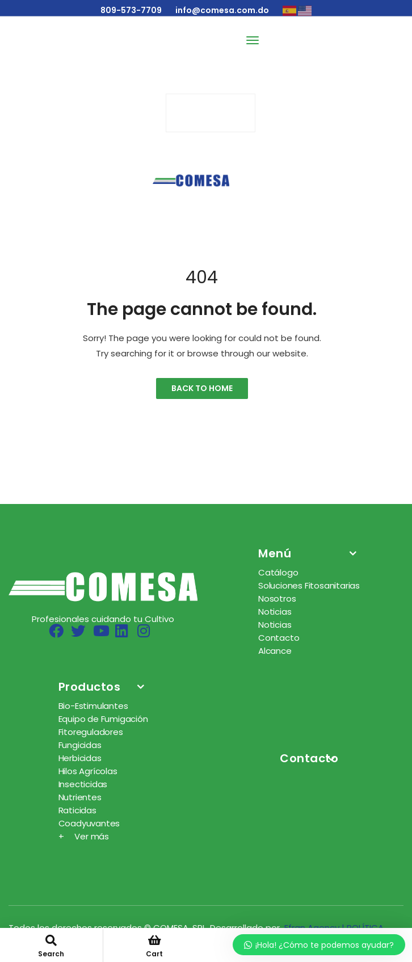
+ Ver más (83, 836)
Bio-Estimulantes (93, 706)
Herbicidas (80, 758)
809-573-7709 (131, 10)
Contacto (278, 638)
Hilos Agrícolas (87, 771)
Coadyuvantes (89, 823)
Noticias (274, 611)
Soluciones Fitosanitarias (309, 585)
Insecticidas (83, 784)
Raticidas (77, 810)
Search (51, 947)
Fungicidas (80, 745)
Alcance (275, 651)
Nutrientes (80, 797)
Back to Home (202, 388)
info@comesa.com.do (222, 10)
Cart (155, 947)
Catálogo (278, 572)
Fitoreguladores (90, 732)
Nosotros (277, 598)
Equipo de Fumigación (103, 719)
